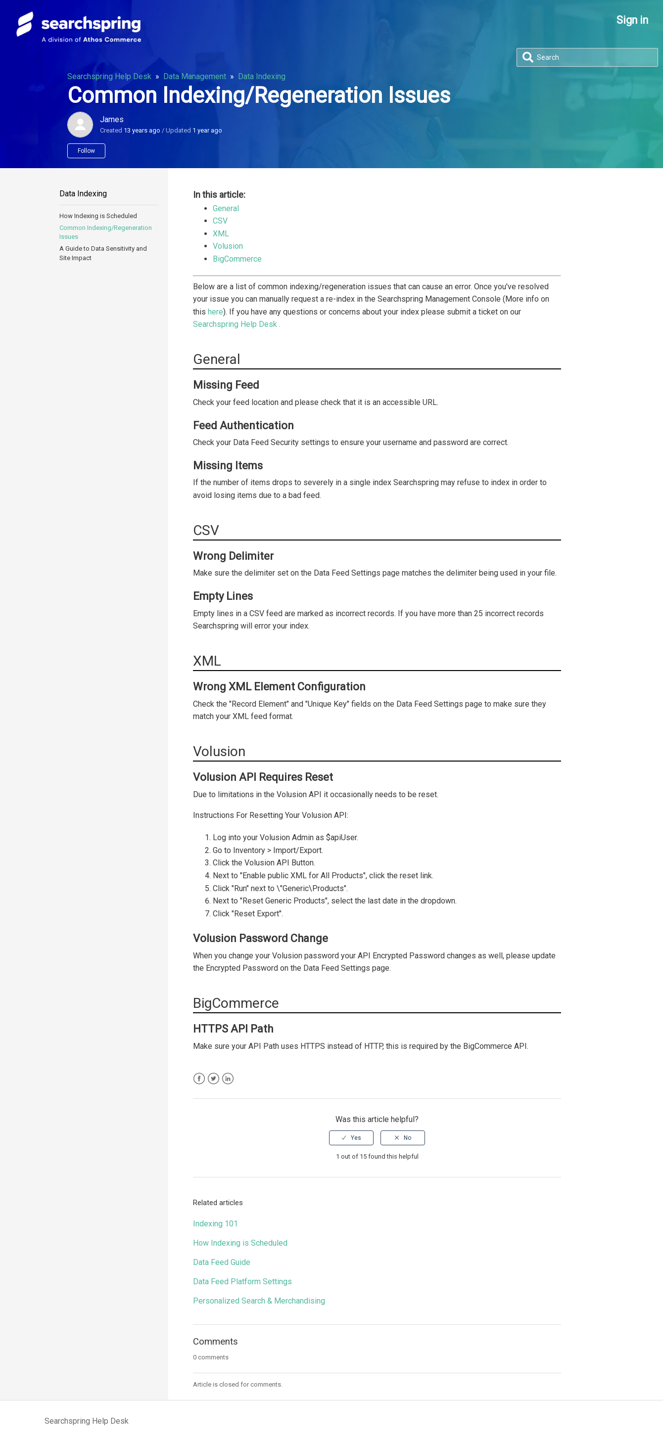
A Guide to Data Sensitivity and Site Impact (103, 253)
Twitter (213, 1079)
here (215, 311)
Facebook (199, 1079)
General (226, 208)
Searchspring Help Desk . (237, 324)
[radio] (351, 1137)
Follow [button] (86, 150)
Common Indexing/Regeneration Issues (105, 232)
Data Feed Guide (221, 1262)
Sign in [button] (632, 20)
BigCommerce (237, 259)
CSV (220, 220)
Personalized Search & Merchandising (259, 1301)
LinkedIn (228, 1079)
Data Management (194, 76)
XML (221, 233)
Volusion (228, 246)
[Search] (587, 57)
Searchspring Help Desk (109, 76)
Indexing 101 (215, 1223)
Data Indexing (261, 76)
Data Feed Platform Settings (242, 1281)
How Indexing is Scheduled (98, 216)
